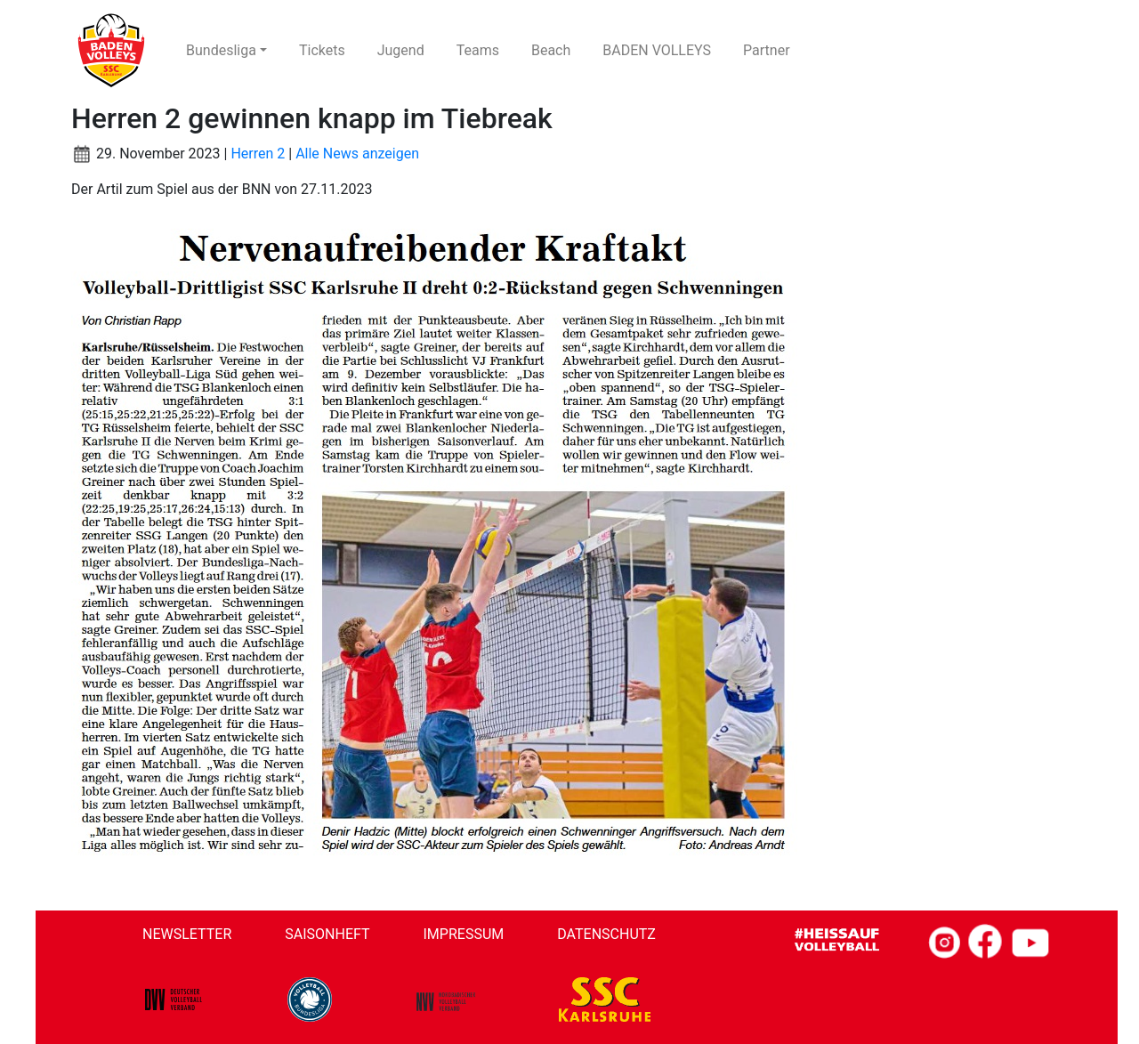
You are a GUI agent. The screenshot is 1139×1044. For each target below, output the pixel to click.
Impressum (464, 934)
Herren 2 (257, 153)
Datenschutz (606, 934)
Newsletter (186, 934)
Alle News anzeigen (357, 153)
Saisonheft (327, 934)
